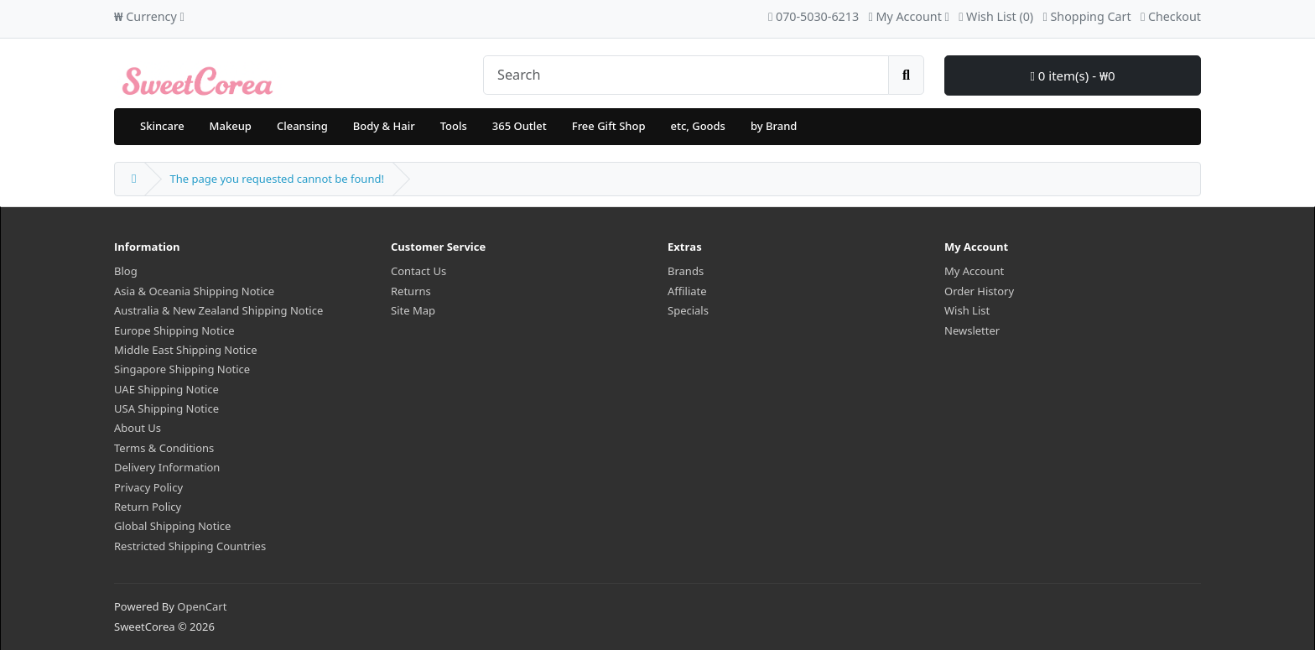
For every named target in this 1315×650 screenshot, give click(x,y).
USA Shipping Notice (166, 408)
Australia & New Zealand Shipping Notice (218, 310)
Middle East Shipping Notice (185, 349)
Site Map (413, 310)
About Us (137, 427)
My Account (974, 270)
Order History (979, 291)
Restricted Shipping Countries (190, 546)
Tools (453, 125)
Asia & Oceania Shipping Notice (194, 291)
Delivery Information (167, 467)
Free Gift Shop (609, 125)
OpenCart (201, 606)
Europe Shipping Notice (174, 330)
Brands (686, 270)
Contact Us (418, 270)
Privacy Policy (148, 487)
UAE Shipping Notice (166, 389)
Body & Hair (384, 125)
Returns (411, 291)
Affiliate (687, 291)
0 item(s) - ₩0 (1072, 75)
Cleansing (302, 125)
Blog (126, 270)
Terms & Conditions (164, 447)
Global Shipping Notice (172, 525)
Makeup (231, 125)
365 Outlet (519, 125)
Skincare (162, 125)
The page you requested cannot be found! (276, 178)
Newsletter (972, 330)
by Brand (774, 125)
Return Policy (147, 506)
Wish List (967, 310)
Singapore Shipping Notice (182, 369)
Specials (688, 310)
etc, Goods (697, 125)
